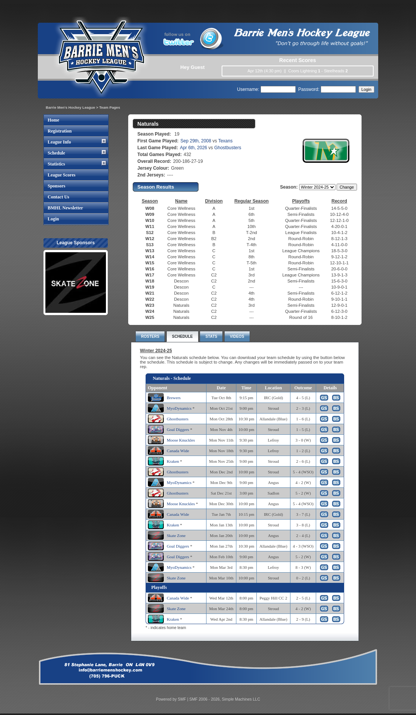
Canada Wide (178, 450)
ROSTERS (150, 336)
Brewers (174, 397)
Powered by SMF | (172, 699)
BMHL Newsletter (65, 208)
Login (53, 219)
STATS (211, 336)
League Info (59, 142)
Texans (225, 141)
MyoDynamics (179, 408)
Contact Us (58, 197)
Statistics (56, 164)
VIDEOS (237, 336)
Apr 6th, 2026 (193, 147)
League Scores (61, 175)
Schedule (56, 153)
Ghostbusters (227, 147)
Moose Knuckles (181, 440)
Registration (59, 131)
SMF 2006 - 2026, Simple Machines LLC (224, 699)
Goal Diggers (178, 429)
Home (53, 120)
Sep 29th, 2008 (195, 141)
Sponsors (56, 186)
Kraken (173, 461)
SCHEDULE (182, 336)
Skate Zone (176, 535)
